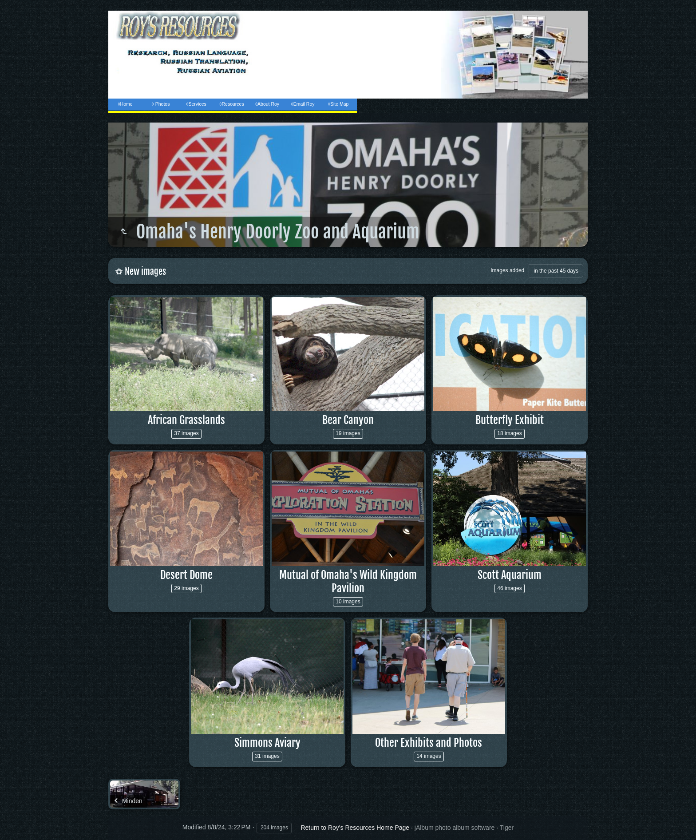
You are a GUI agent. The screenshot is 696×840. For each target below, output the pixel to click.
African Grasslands (186, 420)
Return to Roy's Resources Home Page (355, 827)
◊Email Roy (302, 104)
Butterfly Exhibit (509, 420)
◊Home (125, 104)
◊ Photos (161, 104)
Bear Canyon (348, 420)
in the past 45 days (556, 271)
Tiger (507, 827)
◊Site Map (338, 104)
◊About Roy (267, 104)
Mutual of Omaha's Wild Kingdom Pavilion (348, 581)
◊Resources (231, 104)
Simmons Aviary (267, 742)
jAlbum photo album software (455, 827)
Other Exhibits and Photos (428, 742)
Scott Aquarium (510, 575)
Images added (507, 270)
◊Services (196, 104)
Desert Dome (186, 575)
